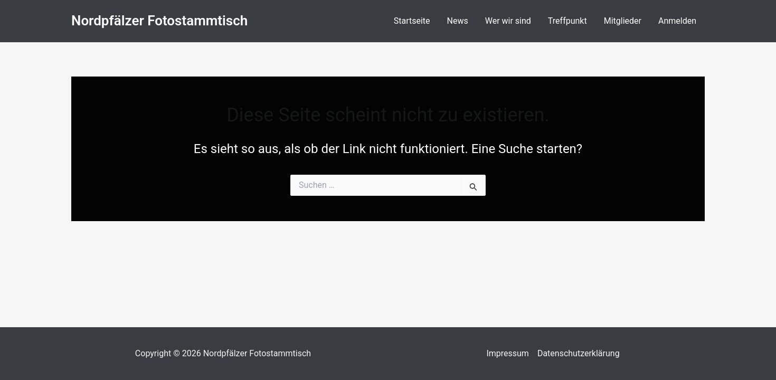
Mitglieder (622, 21)
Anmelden (677, 21)
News (457, 21)
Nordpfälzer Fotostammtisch (159, 20)
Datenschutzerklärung (578, 353)
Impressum (507, 353)
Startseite (412, 21)
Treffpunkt (567, 21)
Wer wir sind (508, 21)
